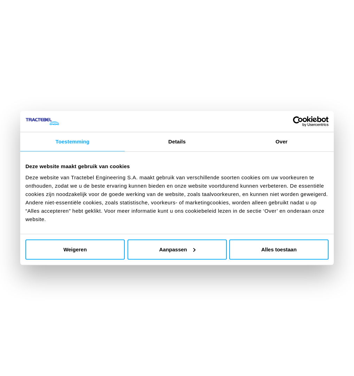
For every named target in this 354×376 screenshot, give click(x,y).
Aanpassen (177, 249)
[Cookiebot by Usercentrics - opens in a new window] (298, 121)
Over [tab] (282, 141)
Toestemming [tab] (72, 141)
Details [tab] (177, 141)
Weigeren (75, 249)
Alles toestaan (279, 249)
